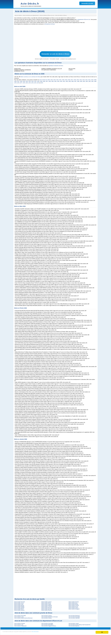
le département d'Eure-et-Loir (83, 19)
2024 (51, 79)
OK (102, 632)
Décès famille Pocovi (73, 605)
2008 (15, 80)
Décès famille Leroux (19, 602)
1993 (58, 80)
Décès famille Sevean (46, 608)
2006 (21, 80)
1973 (32, 82)
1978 (18, 82)
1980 (95, 80)
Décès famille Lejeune (46, 601)
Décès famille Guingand (74, 608)
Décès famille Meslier (73, 603)
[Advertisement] (55, 38)
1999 (41, 80)
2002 (32, 80)
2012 (86, 79)
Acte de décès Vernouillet (20, 614)
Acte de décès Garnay (46, 617)
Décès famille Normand (19, 601)
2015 (78, 79)
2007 (18, 80)
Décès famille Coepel (46, 603)
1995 (52, 80)
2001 (35, 80)
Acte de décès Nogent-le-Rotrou (48, 625)
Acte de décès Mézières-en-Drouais (49, 616)
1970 (42, 82)
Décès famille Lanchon (46, 605)
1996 (49, 80)
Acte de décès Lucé (18, 623)
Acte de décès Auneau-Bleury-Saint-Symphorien (79, 623)
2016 (75, 79)
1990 (67, 80)
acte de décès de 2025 (44, 79)
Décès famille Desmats (46, 607)
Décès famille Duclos (46, 602)
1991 (64, 80)
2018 (69, 79)
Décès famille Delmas (19, 604)
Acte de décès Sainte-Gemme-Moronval (23, 617)
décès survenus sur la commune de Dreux (30, 76)
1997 (47, 80)
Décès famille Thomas (74, 601)
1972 (35, 82)
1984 (84, 80)
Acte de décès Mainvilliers (47, 623)
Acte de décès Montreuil (74, 614)
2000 (38, 80)
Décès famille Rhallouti (46, 604)
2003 (30, 80)
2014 (81, 79)
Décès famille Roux (73, 602)
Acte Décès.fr (30, 3)
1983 (87, 80)
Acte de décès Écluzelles (74, 616)
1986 (78, 80)
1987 (75, 80)
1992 (61, 80)
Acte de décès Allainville (74, 617)
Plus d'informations (57, 632)
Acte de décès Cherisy (46, 614)
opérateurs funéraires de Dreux (56, 64)
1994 (55, 80)
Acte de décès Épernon (74, 625)
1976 (24, 82)
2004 (27, 80)
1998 (44, 80)
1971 (38, 82)
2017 (72, 79)
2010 (92, 79)
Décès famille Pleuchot (46, 609)
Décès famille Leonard (74, 604)
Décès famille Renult (19, 608)
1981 (92, 80)
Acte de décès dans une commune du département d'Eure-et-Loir (38, 620)
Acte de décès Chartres (19, 622)
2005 (24, 80)
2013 (83, 79)
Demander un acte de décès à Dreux (55, 53)
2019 (66, 79)
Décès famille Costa (18, 603)
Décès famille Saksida (19, 607)
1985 (81, 80)
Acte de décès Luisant (74, 622)
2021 (60, 79)
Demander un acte (87, 3)
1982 (89, 80)
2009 (95, 79)
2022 (57, 79)
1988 (72, 80)
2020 (63, 79)
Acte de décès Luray (18, 616)
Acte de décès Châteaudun (20, 625)
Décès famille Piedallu (19, 605)
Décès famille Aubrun (73, 607)
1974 (29, 82)
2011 (89, 79)
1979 (15, 82)
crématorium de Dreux (50, 24)
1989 (69, 80)
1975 (27, 82)
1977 (21, 82)
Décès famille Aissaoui (19, 609)
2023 (54, 79)
